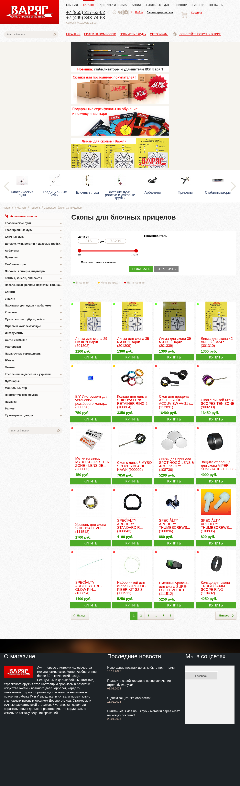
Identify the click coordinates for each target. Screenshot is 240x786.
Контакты (216, 5)
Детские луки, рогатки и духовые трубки (33, 244)
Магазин (22, 207)
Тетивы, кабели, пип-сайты (33, 278)
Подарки (10, 401)
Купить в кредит (157, 5)
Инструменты (33, 333)
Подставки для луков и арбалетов (33, 306)
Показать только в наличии (98, 262)
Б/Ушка (10, 360)
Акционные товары (21, 216)
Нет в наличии (136, 282)
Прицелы (35, 207)
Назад (79, 615)
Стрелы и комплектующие (33, 327)
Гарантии (73, 34)
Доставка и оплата (113, 5)
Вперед (226, 615)
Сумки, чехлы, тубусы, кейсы (33, 320)
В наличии (85, 282)
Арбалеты (33, 251)
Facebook (201, 675)
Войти (136, 12)
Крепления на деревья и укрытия (33, 375)
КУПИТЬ (90, 357)
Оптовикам (159, 34)
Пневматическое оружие (21, 394)
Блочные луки (33, 237)
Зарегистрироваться (160, 12)
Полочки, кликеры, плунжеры (33, 272)
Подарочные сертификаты (23, 353)
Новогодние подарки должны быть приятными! (141, 667)
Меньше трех (110, 282)
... (156, 615)
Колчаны (33, 313)
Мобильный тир (16, 387)
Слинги (10, 291)
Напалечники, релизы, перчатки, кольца (33, 285)
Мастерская (33, 347)
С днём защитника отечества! (129, 698)
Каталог (88, 5)
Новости (181, 5)
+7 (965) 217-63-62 (85, 12)
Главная (72, 5)
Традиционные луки (33, 230)
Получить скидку (133, 34)
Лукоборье (12, 381)
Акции (136, 5)
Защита (33, 299)
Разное (33, 409)
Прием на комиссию (100, 34)
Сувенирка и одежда (33, 416)
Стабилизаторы (33, 265)
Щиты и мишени (33, 340)
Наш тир (198, 5)
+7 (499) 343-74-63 (85, 17)
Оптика (10, 367)
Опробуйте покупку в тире (197, 34)
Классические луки (33, 224)
